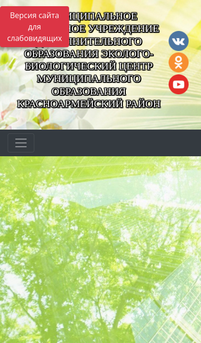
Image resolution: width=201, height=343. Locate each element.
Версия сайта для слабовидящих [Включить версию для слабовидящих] (34, 26)
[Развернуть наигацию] (21, 142)
